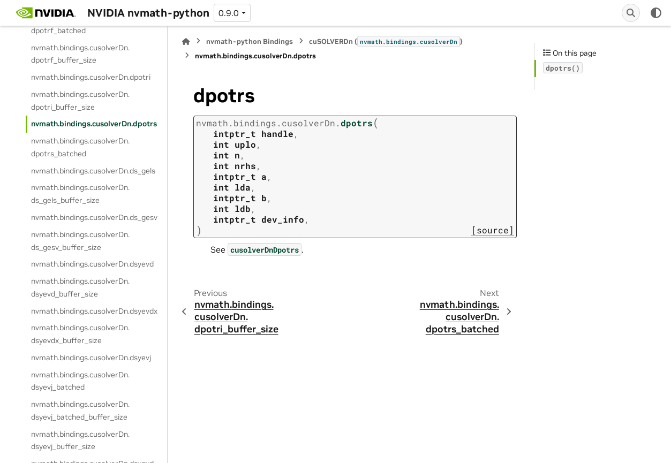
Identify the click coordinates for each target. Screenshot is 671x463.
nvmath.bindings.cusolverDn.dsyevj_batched (80, 381)
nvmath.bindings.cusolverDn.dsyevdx (94, 311)
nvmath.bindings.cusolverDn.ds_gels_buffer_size (80, 194)
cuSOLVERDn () (386, 41)
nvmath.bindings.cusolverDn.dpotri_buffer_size (80, 100)
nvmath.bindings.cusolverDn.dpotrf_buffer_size (80, 54)
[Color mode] (656, 13)
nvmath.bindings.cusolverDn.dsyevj (91, 357)
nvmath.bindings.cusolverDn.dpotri (90, 77)
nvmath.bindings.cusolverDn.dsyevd (92, 264)
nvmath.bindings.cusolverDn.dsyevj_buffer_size (80, 440)
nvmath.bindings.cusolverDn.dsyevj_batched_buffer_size (80, 410)
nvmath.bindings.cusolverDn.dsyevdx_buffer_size (80, 334)
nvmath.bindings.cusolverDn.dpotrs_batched (80, 147)
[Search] (631, 13)
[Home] (186, 41)
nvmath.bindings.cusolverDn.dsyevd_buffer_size (80, 287)
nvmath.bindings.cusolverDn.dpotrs (94, 123)
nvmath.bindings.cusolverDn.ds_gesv (94, 217)
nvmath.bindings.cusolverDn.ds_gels (93, 171)
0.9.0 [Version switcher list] (228, 12)
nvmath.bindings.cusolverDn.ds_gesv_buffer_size (80, 241)
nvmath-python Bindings (249, 41)
